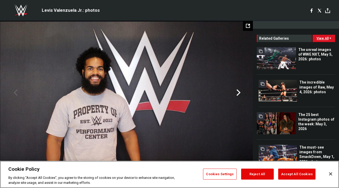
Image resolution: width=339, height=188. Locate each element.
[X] (320, 10)
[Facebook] (311, 10)
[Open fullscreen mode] (248, 26)
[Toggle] (328, 10)
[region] (169, 174)
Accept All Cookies (297, 174)
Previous (15, 93)
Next (237, 93)
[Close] (330, 174)
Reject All (257, 174)
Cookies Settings (220, 174)
